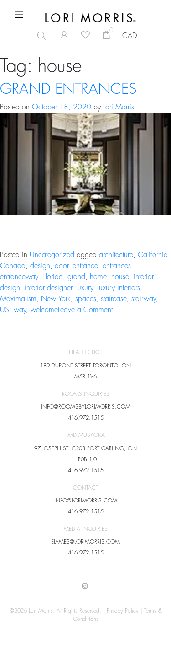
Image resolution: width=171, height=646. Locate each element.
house (120, 276)
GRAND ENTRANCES (68, 89)
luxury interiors (119, 287)
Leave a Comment (85, 309)
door (61, 265)
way (20, 309)
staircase (114, 298)
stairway (143, 298)
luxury (84, 287)
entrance (85, 265)
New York (56, 298)
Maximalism (18, 298)
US (4, 309)
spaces (85, 298)
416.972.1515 (86, 417)
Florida (52, 276)
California (153, 254)
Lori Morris (118, 107)
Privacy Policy (123, 611)
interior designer (48, 287)
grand (76, 276)
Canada (13, 265)
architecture (116, 254)
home (98, 276)
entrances (117, 265)
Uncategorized (52, 254)
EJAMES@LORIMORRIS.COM (85, 541)
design (40, 265)
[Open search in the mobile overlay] (37, 36)
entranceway (19, 276)
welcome (44, 309)
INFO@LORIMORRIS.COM (85, 500)
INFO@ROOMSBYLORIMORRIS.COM (85, 406)
